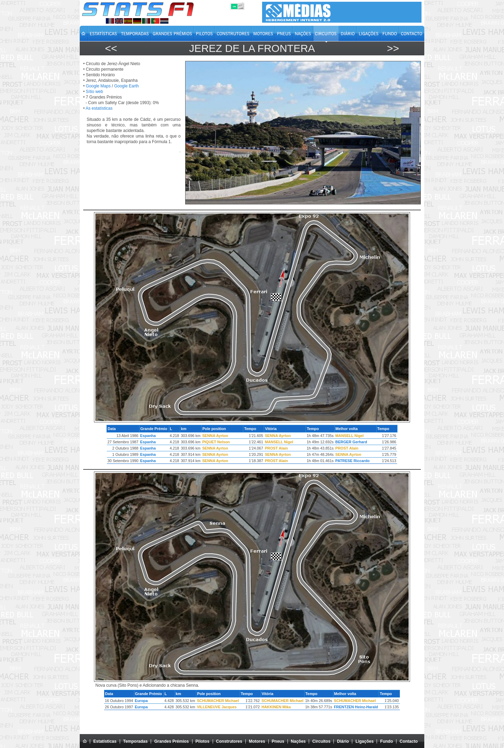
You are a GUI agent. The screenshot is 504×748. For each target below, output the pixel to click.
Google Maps (98, 86)
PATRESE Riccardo (352, 461)
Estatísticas (105, 741)
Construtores (229, 741)
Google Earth (126, 86)
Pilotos (203, 741)
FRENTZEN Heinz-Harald (356, 707)
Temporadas (135, 741)
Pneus (278, 741)
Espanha (148, 436)
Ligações (364, 741)
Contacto (409, 741)
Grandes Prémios (171, 741)
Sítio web (94, 91)
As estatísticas (99, 108)
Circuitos (321, 741)
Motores (257, 741)
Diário (343, 741)
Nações (298, 741)
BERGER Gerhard (351, 442)
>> (393, 48)
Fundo (386, 741)
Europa (141, 701)
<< (111, 48)
